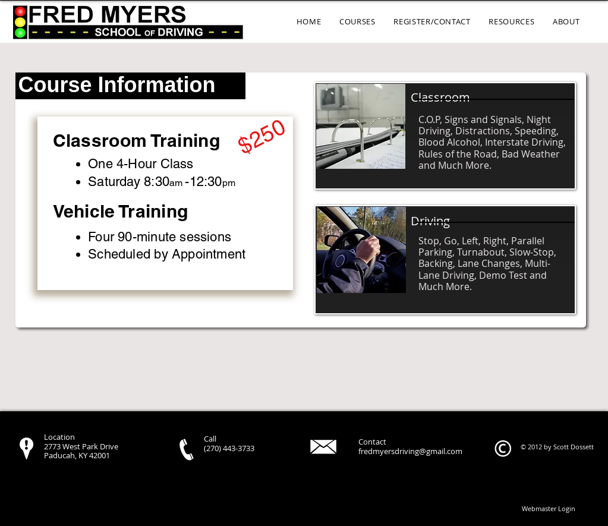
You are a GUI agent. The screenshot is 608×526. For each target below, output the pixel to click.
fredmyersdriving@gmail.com (410, 451)
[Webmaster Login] (549, 509)
